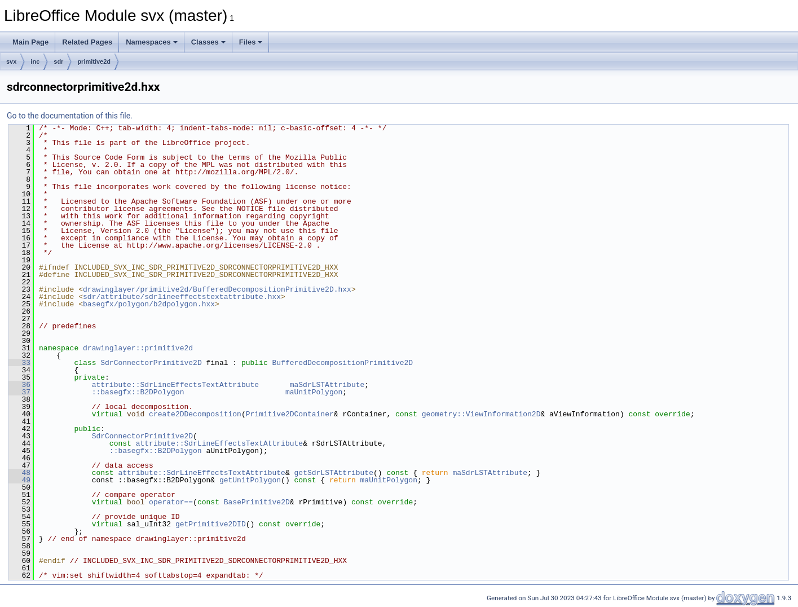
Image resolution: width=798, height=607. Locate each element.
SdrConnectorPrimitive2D (150, 363)
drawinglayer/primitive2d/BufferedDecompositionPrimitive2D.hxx (217, 289)
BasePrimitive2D (257, 502)
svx (11, 61)
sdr (58, 61)
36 (19, 385)
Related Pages (87, 42)
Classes (208, 42)
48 (19, 473)
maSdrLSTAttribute (327, 385)
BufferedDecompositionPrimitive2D (342, 363)
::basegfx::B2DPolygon (138, 392)
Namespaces (152, 42)
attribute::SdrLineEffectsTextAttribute (175, 385)
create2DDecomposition (195, 414)
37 (19, 392)
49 (19, 480)
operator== (171, 502)
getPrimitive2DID (210, 524)
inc (34, 61)
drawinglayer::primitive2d (138, 348)
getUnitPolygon (250, 480)
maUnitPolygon (313, 392)
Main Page (30, 42)
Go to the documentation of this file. (70, 115)
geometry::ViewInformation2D (481, 414)
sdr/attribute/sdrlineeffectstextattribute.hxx (182, 297)
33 (19, 363)
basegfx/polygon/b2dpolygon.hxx (149, 304)
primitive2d (94, 61)
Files (251, 42)
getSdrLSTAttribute (333, 473)
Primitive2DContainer (290, 414)
